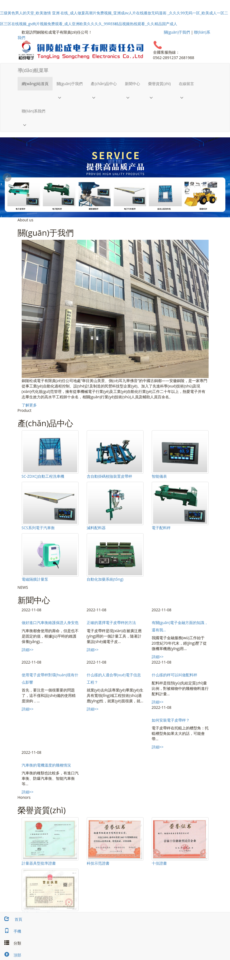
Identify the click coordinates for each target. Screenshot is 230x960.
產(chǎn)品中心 (104, 83)
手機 (10, 931)
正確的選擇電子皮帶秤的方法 (111, 622)
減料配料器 (96, 527)
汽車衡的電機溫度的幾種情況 (46, 765)
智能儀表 (159, 476)
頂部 (10, 955)
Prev (7, 177)
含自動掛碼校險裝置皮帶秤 (109, 476)
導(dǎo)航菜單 (33, 70)
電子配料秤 (161, 527)
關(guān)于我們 (177, 32)
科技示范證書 (98, 863)
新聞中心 (132, 83)
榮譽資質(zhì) (159, 83)
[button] (70, 97)
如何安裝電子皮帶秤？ (171, 720)
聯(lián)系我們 (34, 111)
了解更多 (29, 405)
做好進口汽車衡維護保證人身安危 (50, 622)
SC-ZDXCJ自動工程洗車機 (43, 476)
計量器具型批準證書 (39, 863)
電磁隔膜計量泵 (35, 579)
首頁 (11, 919)
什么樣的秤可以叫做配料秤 (174, 674)
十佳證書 (159, 863)
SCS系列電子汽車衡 (38, 527)
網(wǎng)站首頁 (35, 83)
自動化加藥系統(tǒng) (105, 579)
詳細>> (28, 649)
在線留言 (186, 83)
